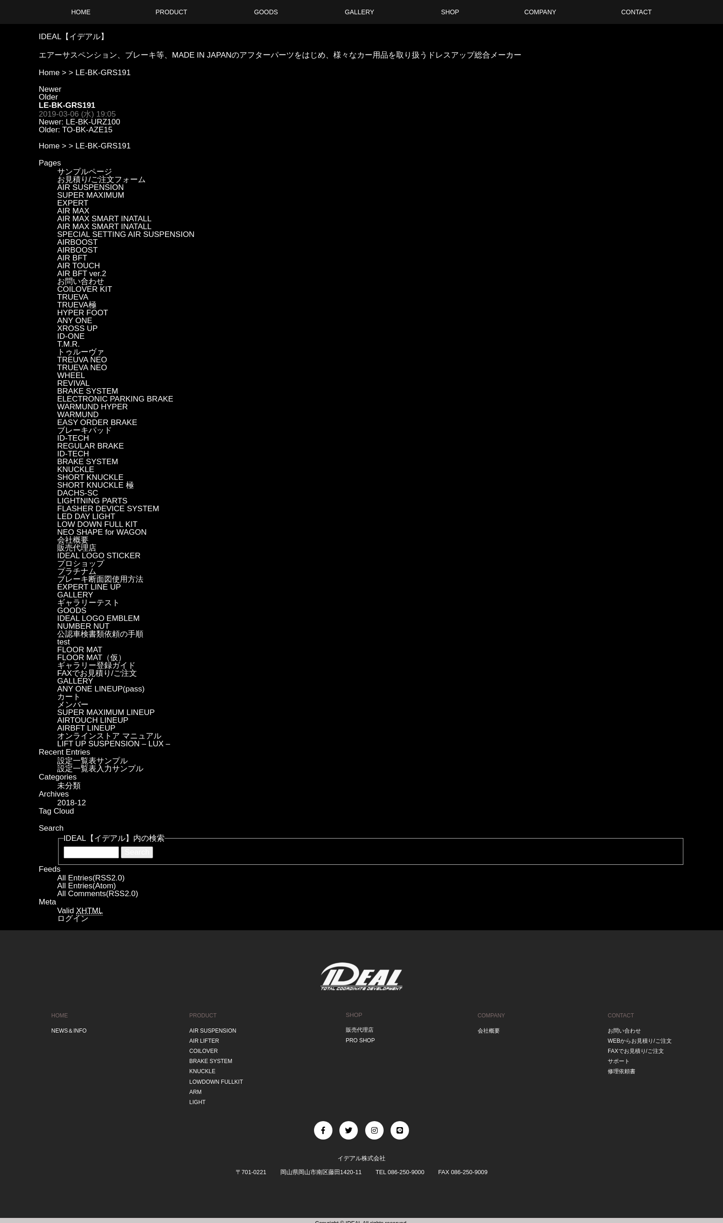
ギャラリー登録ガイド (96, 665)
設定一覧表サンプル (92, 760)
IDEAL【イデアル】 (73, 36)
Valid (80, 911)
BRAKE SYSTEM (87, 391)
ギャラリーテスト (88, 602)
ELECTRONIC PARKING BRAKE (115, 399)
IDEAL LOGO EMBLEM (98, 618)
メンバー (73, 704)
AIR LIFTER (203, 1038)
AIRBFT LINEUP (86, 728)
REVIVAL (73, 383)
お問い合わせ (80, 281)
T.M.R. (68, 344)
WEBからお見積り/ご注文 (638, 1038)
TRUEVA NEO (82, 367)
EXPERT (73, 203)
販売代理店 (76, 548)
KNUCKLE (75, 469)
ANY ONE (74, 320)
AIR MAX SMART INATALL (104, 218)
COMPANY (489, 1014)
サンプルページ (84, 171)
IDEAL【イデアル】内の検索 (114, 838)
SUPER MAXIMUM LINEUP (106, 712)
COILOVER (202, 1048)
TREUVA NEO (82, 359)
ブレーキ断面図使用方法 (100, 579)
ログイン (73, 918)
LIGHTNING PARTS (92, 500)
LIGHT (196, 1096)
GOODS (71, 610)
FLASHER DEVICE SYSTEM (108, 508)
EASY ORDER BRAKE (97, 422)
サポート (616, 1058)
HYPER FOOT (82, 312)
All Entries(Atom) (86, 885)
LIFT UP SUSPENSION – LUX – (113, 743)
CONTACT (618, 1014)
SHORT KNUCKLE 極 (95, 485)
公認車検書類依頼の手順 (100, 634)
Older (48, 97)
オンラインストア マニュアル (109, 736)
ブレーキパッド (84, 430)
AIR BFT (72, 258)
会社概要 (73, 540)
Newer (50, 89)
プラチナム (76, 571)
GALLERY (75, 595)
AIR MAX (73, 211)
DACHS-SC (77, 493)
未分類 (69, 785)
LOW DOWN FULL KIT (97, 524)
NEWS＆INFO (69, 1029)
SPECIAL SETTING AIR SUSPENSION (126, 234)
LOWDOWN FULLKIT (215, 1077)
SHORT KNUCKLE (90, 477)
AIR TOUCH (78, 265)
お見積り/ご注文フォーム (101, 179)
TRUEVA (73, 297)
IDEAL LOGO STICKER (99, 555)
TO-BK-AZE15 (87, 129)
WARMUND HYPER (92, 406)
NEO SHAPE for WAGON (102, 532)
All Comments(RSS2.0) (97, 893)
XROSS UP (77, 328)
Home (49, 72)
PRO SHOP (359, 1038)
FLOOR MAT (79, 649)
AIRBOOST (77, 242)
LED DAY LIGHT (86, 516)
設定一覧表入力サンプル (100, 768)
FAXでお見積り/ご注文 (97, 673)
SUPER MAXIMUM (90, 195)
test (63, 642)
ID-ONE (71, 336)
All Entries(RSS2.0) (90, 878)
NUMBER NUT (83, 626)
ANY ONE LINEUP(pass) (101, 689)
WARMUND (78, 414)
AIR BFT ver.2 (81, 273)
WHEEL (71, 375)
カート (69, 696)
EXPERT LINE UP (89, 587)
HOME (58, 1014)
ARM (193, 1086)
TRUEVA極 (76, 305)
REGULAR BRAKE (90, 446)
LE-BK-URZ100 (93, 122)
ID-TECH (73, 438)
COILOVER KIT (84, 289)
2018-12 (71, 802)
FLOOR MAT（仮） (91, 657)
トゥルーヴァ (80, 352)
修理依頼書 (619, 1067)
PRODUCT (201, 1014)
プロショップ (80, 563)
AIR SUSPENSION (90, 187)
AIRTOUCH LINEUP (92, 720)
